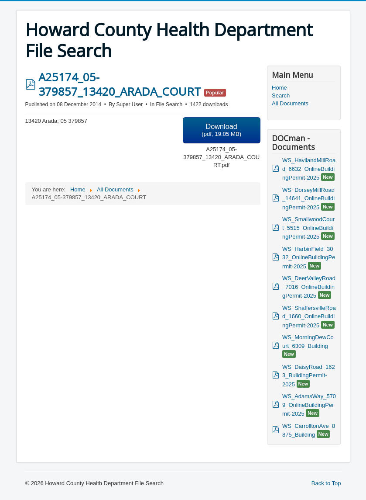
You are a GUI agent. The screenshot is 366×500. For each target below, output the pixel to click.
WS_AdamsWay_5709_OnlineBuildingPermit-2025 (309, 405)
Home (279, 87)
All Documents (290, 103)
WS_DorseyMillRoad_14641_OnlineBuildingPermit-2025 (308, 199)
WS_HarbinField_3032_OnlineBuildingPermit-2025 (308, 258)
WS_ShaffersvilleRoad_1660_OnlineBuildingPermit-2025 (309, 317)
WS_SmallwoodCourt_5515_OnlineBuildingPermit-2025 (308, 228)
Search (281, 95)
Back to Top (326, 483)
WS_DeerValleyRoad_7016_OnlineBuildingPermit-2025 (308, 287)
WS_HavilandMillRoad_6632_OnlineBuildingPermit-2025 (308, 169)
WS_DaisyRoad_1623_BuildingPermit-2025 (308, 376)
